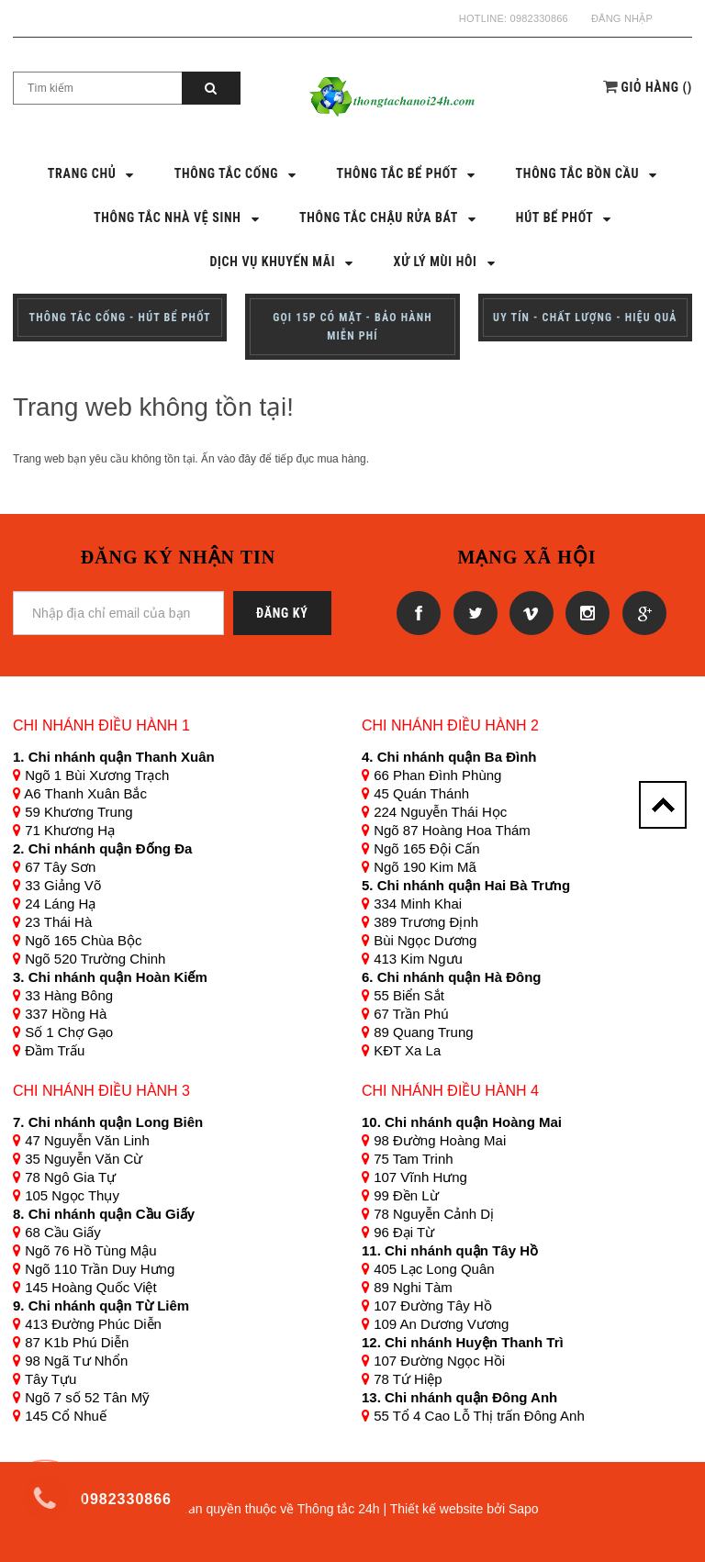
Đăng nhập (622, 18)
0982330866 (539, 18)
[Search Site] (98, 88)
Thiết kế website (437, 1508)
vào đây (237, 458)
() (657, 87)
